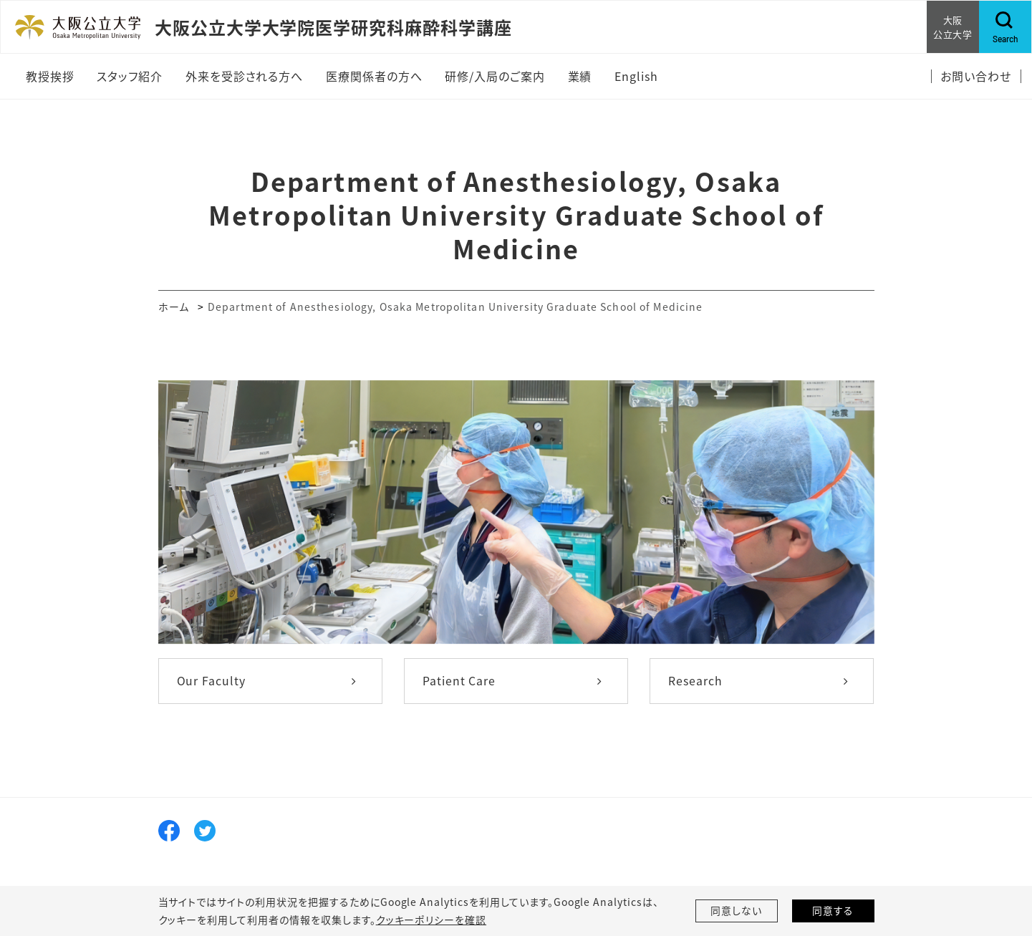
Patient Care (459, 681)
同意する (833, 911)
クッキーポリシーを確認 (431, 919)
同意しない (736, 911)
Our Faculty (211, 681)
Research (695, 681)
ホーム (173, 306)
